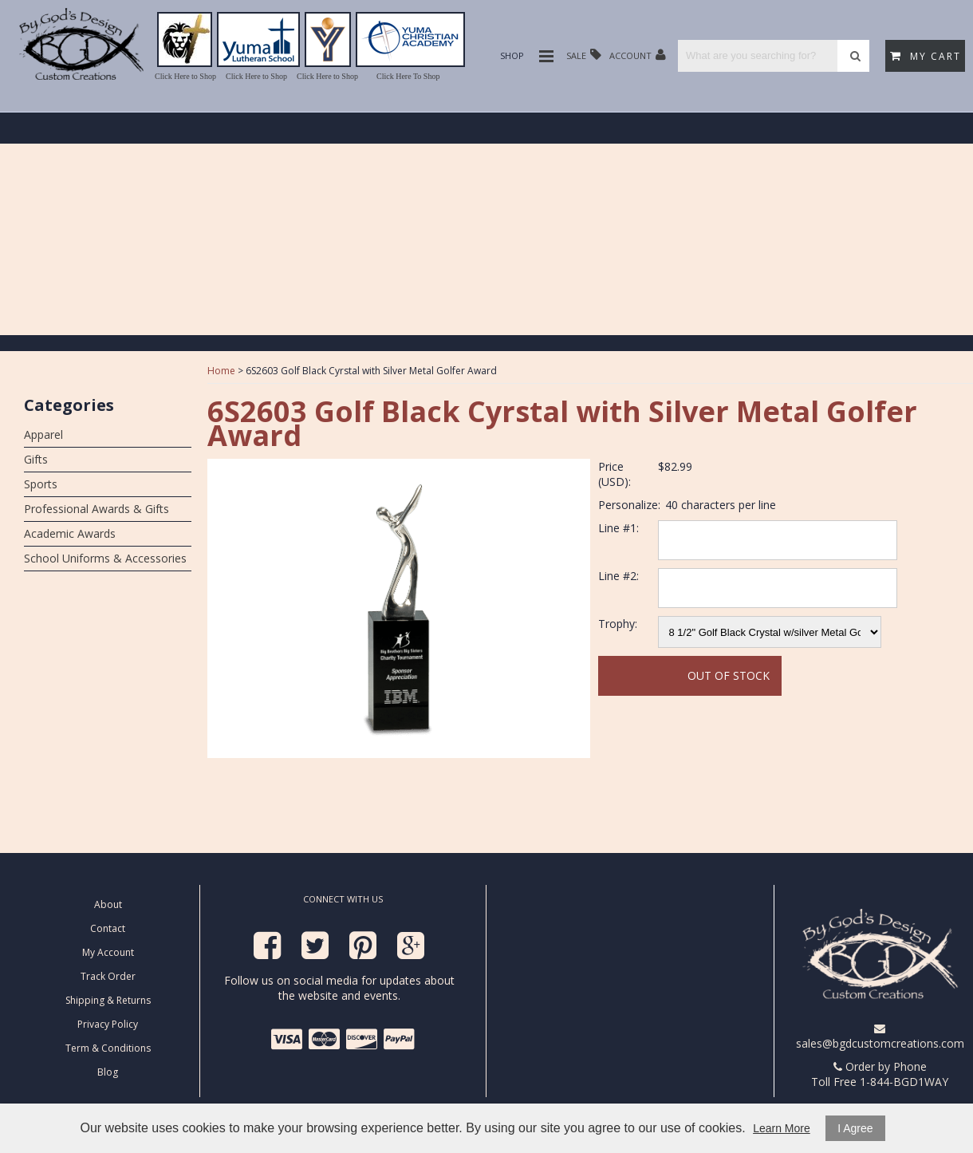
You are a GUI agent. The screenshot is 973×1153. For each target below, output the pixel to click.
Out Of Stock (728, 675)
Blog (107, 1072)
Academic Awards (70, 533)
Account (637, 54)
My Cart (925, 56)
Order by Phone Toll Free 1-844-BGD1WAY (879, 1074)
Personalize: (629, 504)
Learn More (781, 1128)
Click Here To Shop (407, 76)
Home (221, 370)
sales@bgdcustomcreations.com (880, 1037)
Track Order (108, 976)
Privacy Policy (107, 1024)
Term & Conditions (108, 1048)
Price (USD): (614, 474)
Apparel (43, 434)
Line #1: (618, 527)
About (108, 904)
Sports (40, 484)
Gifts (36, 459)
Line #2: (618, 575)
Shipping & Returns (108, 1000)
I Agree (855, 1128)
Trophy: (617, 623)
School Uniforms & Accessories (105, 558)
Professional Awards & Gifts (96, 508)
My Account (108, 952)
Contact (107, 928)
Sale (583, 54)
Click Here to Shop (185, 76)
